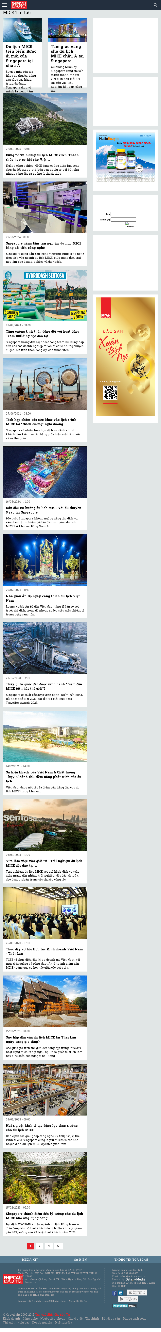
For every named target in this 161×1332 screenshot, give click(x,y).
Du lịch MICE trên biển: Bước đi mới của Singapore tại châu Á (21, 56)
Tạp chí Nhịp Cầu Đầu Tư (52, 1314)
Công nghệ (30, 1318)
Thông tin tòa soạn (131, 1259)
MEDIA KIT (30, 1259)
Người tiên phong (52, 1318)
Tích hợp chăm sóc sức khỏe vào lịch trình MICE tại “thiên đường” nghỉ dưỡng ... (41, 422)
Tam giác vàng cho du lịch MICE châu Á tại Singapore (67, 53)
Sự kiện (80, 1259)
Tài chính (92, 1318)
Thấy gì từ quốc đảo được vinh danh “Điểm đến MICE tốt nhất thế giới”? (44, 686)
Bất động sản (111, 1318)
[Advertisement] (125, 263)
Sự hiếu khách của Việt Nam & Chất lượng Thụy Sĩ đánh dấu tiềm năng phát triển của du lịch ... (43, 776)
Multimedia (63, 1322)
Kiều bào (23, 1322)
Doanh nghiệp (42, 1322)
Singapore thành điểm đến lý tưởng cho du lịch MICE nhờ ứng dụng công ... (44, 1216)
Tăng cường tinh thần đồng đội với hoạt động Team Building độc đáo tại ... (42, 333)
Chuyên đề (75, 1318)
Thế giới (9, 1322)
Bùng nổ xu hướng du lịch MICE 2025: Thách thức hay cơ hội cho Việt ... (42, 157)
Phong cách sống (134, 1318)
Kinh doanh (11, 1318)
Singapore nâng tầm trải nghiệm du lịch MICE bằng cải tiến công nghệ (43, 245)
